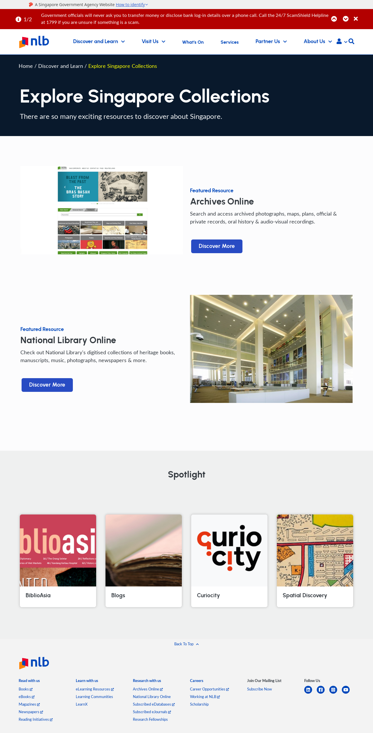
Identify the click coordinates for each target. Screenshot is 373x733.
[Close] (362, 15)
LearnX (81, 704)
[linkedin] (310, 693)
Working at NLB (205, 696)
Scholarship (199, 704)
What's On (193, 42)
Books (26, 689)
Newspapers (31, 711)
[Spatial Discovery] (315, 560)
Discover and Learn (61, 65)
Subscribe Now (259, 689)
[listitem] (29, 682)
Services (230, 42)
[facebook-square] (323, 693)
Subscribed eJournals (152, 711)
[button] (342, 42)
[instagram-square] (335, 693)
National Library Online (152, 696)
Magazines (29, 704)
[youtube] (348, 693)
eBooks (27, 696)
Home (26, 65)
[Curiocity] (229, 560)
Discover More (217, 246)
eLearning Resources (95, 689)
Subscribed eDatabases (154, 704)
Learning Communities (94, 696)
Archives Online (148, 689)
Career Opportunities (209, 689)
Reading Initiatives (36, 719)
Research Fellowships (150, 719)
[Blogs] (143, 560)
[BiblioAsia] (58, 560)
